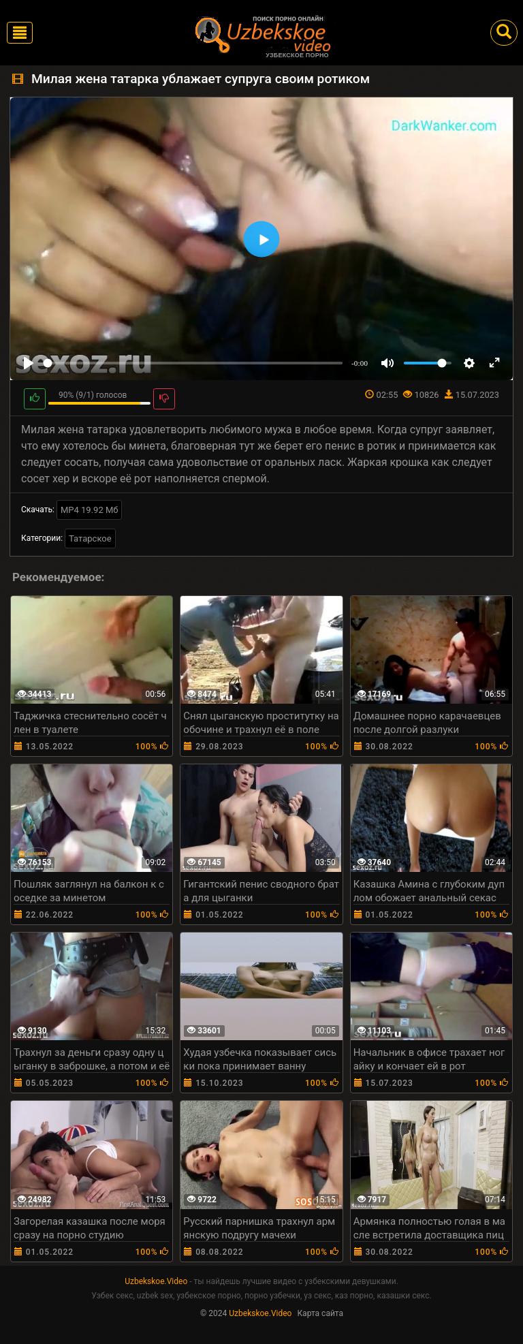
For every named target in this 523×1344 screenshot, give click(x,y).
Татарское (90, 538)
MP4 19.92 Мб (89, 510)
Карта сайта (320, 1313)
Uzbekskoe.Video (156, 1281)
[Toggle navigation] (20, 33)
